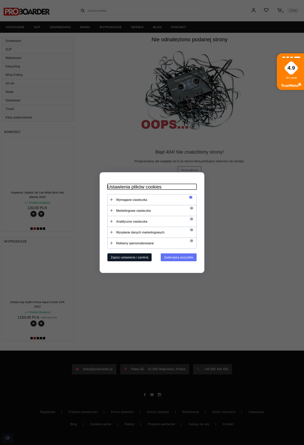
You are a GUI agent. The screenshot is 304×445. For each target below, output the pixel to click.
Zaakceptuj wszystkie (178, 257)
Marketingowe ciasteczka (133, 210)
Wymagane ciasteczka (131, 199)
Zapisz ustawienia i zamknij (129, 257)
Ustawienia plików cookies (134, 186)
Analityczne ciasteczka (131, 221)
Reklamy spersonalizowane (135, 243)
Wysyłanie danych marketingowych (140, 232)
